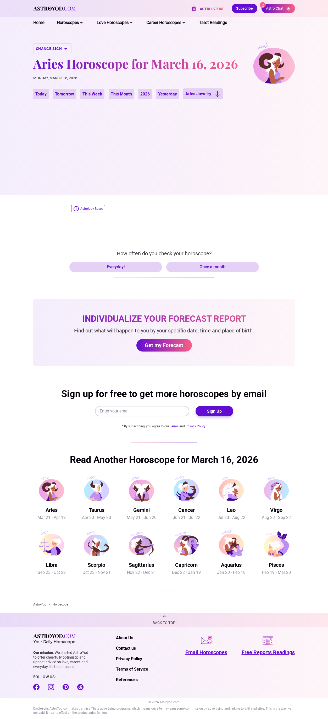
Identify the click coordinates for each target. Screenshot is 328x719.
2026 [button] (145, 94)
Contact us (126, 648)
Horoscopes (68, 22)
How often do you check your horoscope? (164, 253)
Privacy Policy (195, 426)
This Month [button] (121, 94)
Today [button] (41, 94)
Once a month (212, 266)
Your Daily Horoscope (54, 639)
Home (38, 22)
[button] (164, 620)
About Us (124, 638)
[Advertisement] (164, 140)
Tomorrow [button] (64, 94)
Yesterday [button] (167, 94)
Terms (174, 426)
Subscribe (244, 8)
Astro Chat (276, 7)
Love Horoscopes (113, 22)
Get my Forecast (164, 345)
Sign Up (214, 411)
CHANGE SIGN (52, 48)
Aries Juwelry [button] (203, 94)
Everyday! (116, 266)
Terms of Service (132, 669)
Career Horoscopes (163, 22)
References (127, 679)
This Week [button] (92, 94)
